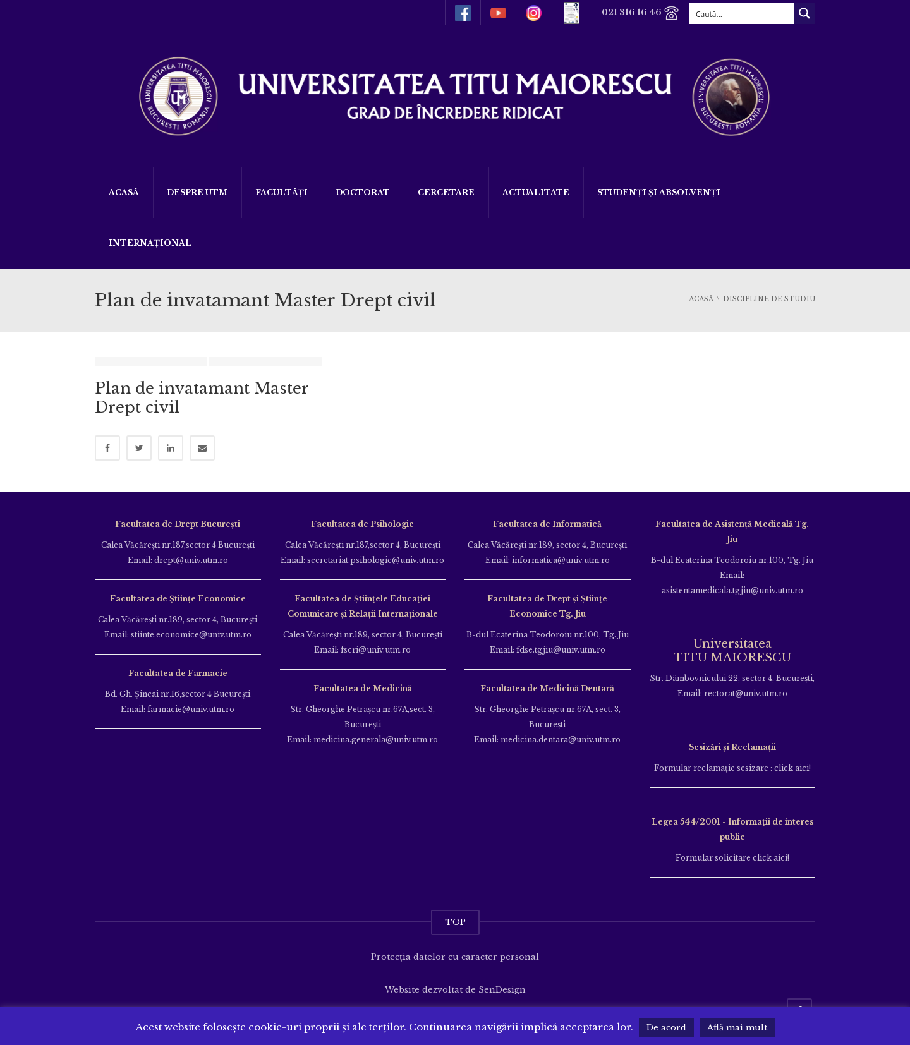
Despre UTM (197, 192)
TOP (455, 922)
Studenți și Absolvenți (658, 192)
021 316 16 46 (640, 13)
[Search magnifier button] (804, 13)
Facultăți (281, 192)
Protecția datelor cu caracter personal (455, 956)
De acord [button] (666, 1027)
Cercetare (446, 192)
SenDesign (502, 989)
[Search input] (742, 13)
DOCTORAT (363, 192)
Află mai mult (737, 1027)
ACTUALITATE (535, 192)
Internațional (150, 243)
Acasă (124, 192)
